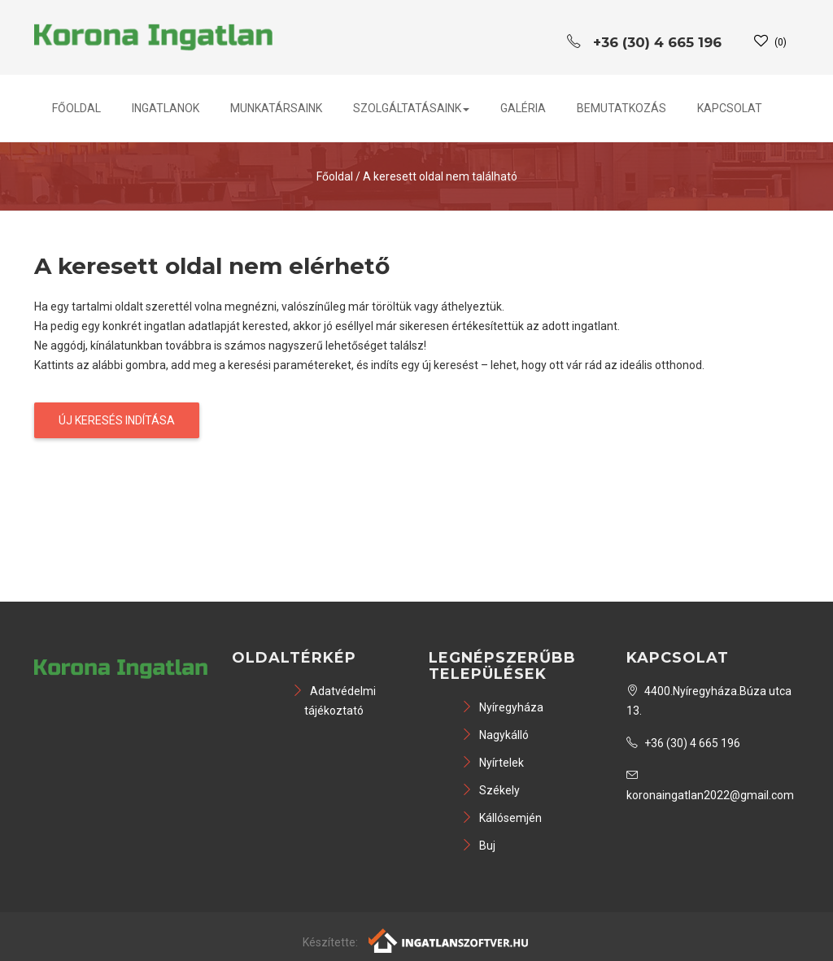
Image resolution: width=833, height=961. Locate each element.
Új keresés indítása (117, 420)
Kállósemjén (501, 817)
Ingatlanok (165, 108)
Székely (490, 790)
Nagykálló (495, 734)
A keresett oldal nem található (440, 176)
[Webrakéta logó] (449, 939)
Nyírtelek (492, 762)
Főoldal (76, 108)
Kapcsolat (729, 108)
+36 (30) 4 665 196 (683, 743)
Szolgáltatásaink (411, 108)
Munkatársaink (276, 108)
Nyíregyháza (502, 707)
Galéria (523, 108)
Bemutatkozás (621, 108)
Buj (478, 845)
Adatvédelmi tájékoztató (334, 701)
